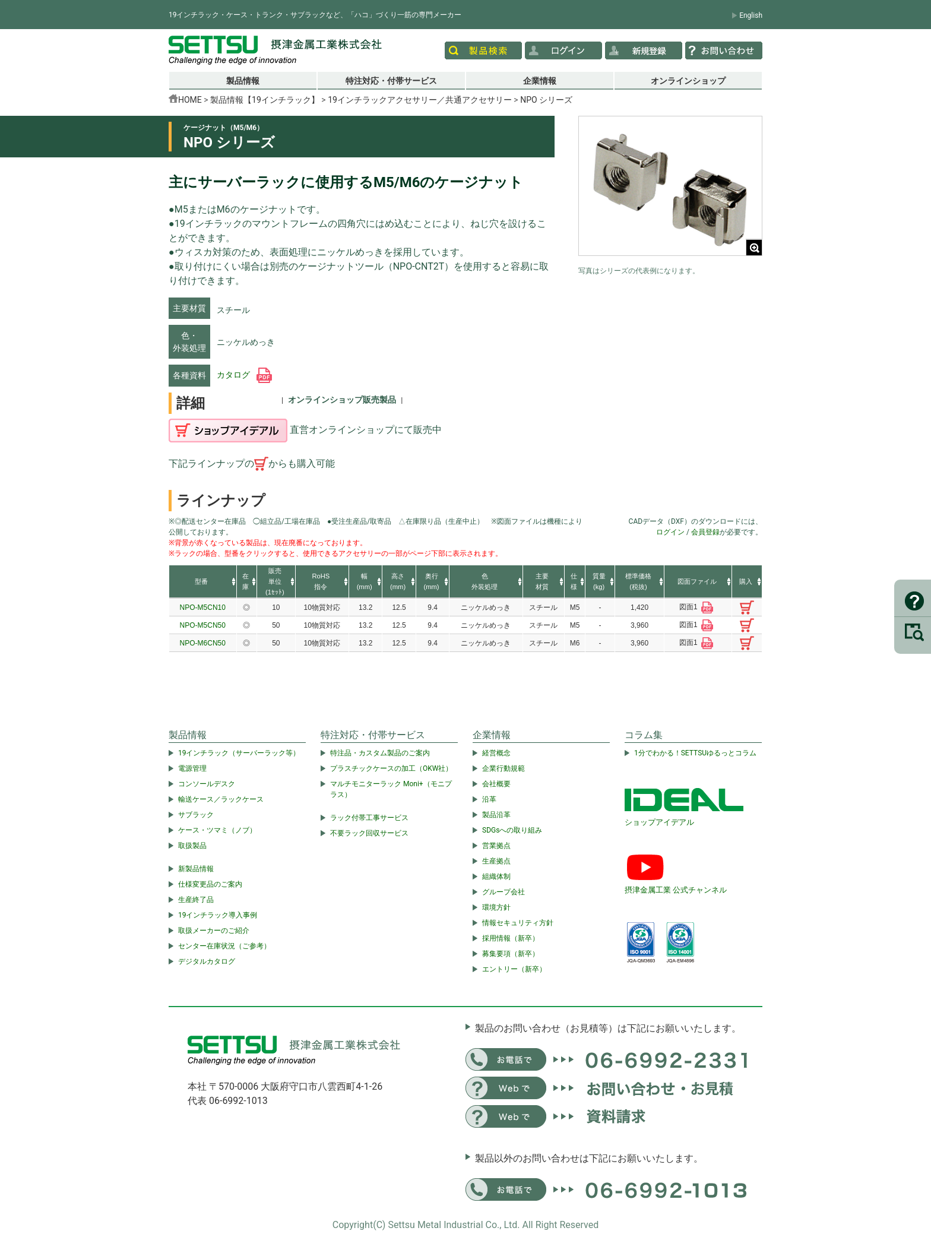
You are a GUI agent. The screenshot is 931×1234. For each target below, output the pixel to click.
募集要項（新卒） (510, 954)
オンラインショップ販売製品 (342, 399)
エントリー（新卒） (514, 969)
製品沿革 (496, 815)
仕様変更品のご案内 (210, 884)
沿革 (489, 799)
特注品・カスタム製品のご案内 (380, 753)
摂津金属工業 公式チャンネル (676, 889)
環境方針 (496, 907)
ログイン (670, 532)
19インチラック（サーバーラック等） (239, 753)
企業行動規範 (503, 768)
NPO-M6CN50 (203, 643)
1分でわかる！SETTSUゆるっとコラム (695, 753)
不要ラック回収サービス (369, 833)
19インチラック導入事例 (218, 915)
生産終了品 (196, 900)
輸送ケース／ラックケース (221, 799)
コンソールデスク (206, 784)
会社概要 (496, 784)
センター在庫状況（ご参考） (224, 946)
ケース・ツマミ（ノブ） (217, 830)
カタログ (244, 374)
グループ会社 (503, 892)
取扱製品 (192, 845)
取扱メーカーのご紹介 (213, 930)
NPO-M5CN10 (203, 607)
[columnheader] (202, 582)
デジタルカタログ (206, 961)
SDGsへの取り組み (512, 830)
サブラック (196, 815)
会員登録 (705, 532)
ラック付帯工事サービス (369, 818)
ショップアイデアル (659, 822)
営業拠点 (496, 845)
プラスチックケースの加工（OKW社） (391, 768)
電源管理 (192, 768)
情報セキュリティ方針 (517, 923)
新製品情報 (196, 869)
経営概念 (496, 753)
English (750, 15)
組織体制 (496, 876)
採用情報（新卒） (510, 938)
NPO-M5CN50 (203, 625)
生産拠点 (496, 861)
